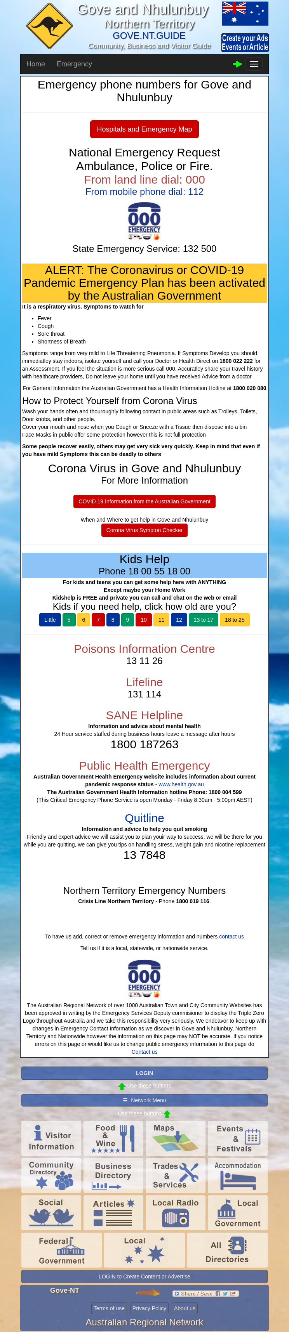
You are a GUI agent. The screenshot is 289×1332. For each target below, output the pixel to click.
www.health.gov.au (181, 784)
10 (144, 620)
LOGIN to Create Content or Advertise (144, 1276)
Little (50, 620)
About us (184, 1308)
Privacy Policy (149, 1308)
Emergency (74, 64)
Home (35, 64)
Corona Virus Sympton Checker (144, 530)
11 (161, 620)
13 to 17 (204, 620)
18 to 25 (235, 620)
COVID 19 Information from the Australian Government (144, 501)
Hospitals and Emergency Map (144, 129)
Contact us (145, 1052)
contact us (231, 936)
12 (179, 620)
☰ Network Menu (144, 1100)
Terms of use (109, 1308)
